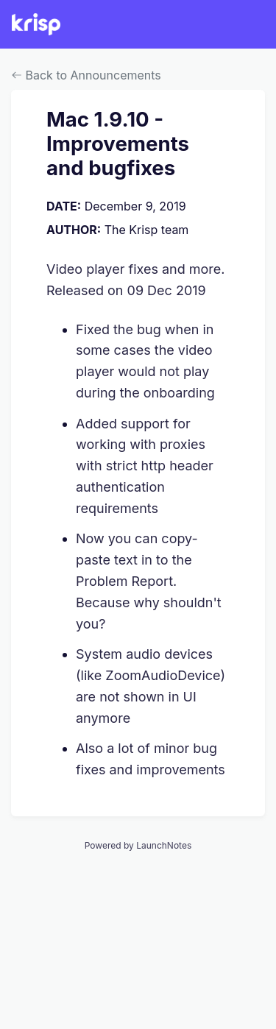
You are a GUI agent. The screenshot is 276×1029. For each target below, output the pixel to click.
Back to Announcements (86, 75)
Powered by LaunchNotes (138, 845)
